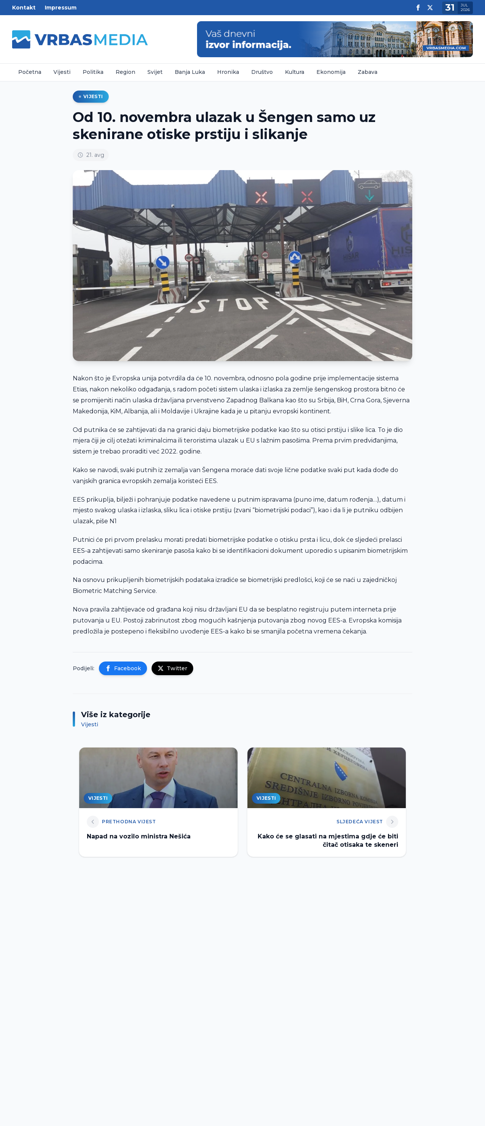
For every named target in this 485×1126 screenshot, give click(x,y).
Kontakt (24, 7)
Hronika (228, 72)
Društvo (262, 72)
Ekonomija (331, 72)
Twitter (172, 668)
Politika (93, 72)
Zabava (367, 72)
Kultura (294, 72)
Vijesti (61, 72)
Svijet (155, 72)
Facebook (123, 668)
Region (125, 72)
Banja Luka (190, 72)
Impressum (61, 7)
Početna (29, 72)
